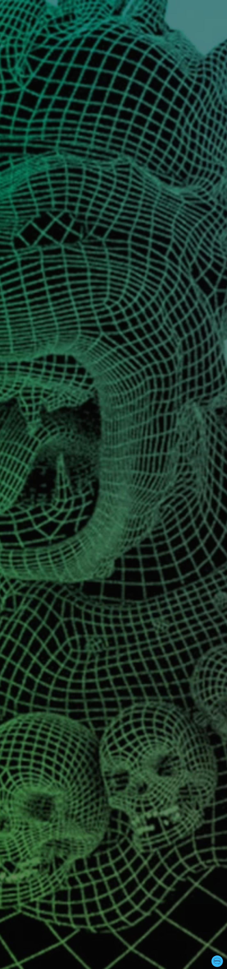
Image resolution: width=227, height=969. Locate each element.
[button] (217, 961)
